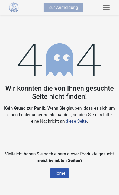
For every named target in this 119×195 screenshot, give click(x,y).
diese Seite (76, 121)
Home (59, 173)
